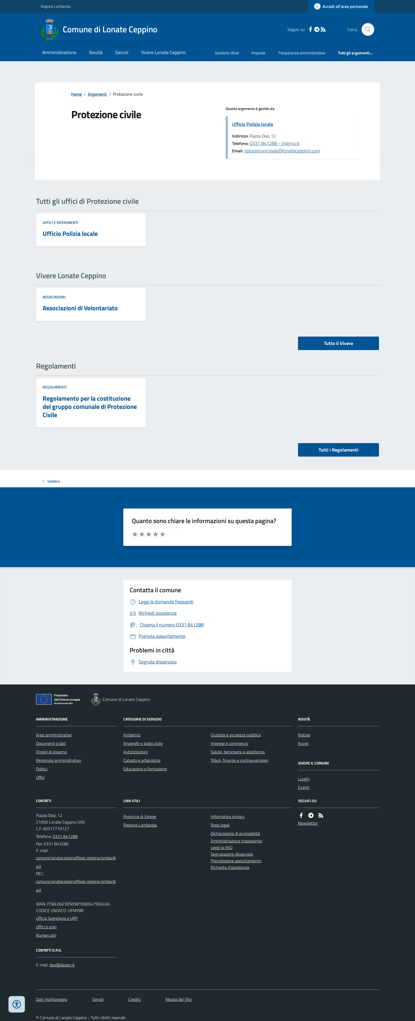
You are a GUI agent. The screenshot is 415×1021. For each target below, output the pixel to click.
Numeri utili (46, 935)
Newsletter (308, 823)
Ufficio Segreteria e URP (57, 918)
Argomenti (97, 94)
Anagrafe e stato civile (143, 743)
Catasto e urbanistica (141, 760)
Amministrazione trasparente (236, 841)
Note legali (220, 825)
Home (76, 94)
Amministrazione (59, 52)
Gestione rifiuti (227, 53)
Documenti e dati (51, 743)
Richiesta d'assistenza (230, 867)
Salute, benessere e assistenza (238, 752)
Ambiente (132, 735)
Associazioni (54, 297)
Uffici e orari (46, 926)
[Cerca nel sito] (365, 29)
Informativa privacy (228, 816)
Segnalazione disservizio (232, 854)
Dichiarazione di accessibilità (235, 833)
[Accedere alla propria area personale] (341, 6)
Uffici (40, 777)
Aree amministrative (54, 735)
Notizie (304, 735)
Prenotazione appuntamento (236, 861)
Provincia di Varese (139, 816)
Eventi (303, 787)
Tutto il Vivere (338, 343)
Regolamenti (55, 387)
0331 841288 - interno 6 (274, 143)
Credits (134, 999)
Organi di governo (51, 752)
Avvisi (303, 743)
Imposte (258, 53)
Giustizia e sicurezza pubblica (236, 735)
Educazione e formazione (145, 769)
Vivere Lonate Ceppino (163, 52)
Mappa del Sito (178, 999)
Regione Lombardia (55, 6)
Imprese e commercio (229, 743)
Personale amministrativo (58, 760)
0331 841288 (65, 836)
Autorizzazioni (135, 752)
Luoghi (304, 779)
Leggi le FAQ (222, 847)
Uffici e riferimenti (60, 222)
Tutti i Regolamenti (338, 449)
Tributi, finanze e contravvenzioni (239, 760)
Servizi (121, 52)
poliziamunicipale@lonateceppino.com (282, 150)
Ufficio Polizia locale (252, 124)
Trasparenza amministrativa (301, 53)
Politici (41, 769)
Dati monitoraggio (51, 999)
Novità (95, 52)
